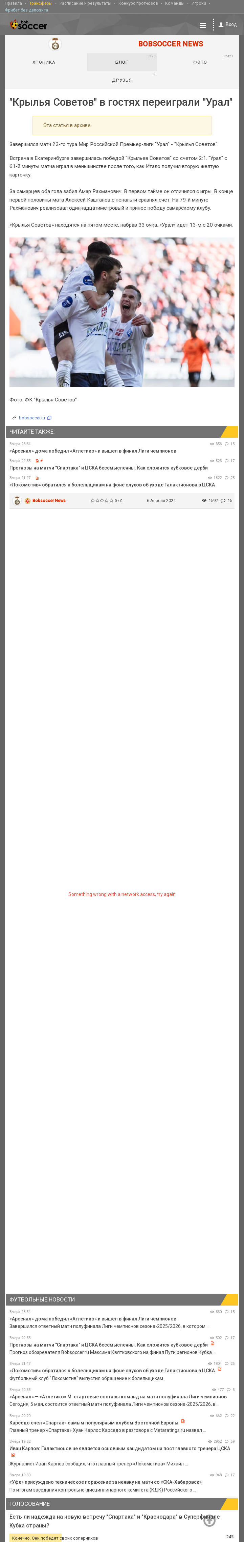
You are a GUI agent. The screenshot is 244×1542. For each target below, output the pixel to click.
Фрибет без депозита (26, 9)
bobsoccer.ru (32, 417)
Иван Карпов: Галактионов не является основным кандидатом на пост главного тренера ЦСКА (119, 1448)
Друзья (134, 76)
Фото (213, 59)
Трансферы (40, 2)
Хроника (44, 61)
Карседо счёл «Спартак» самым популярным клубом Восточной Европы (93, 1421)
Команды (174, 2)
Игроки (199, 2)
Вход (226, 24)
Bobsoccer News (49, 499)
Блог (135, 59)
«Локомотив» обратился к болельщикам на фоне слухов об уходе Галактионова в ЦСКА (112, 484)
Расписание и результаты (85, 2)
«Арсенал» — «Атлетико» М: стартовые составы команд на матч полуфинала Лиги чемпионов (118, 1396)
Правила (13, 2)
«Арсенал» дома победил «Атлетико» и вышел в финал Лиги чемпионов (92, 450)
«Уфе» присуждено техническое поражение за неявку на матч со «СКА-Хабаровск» (105, 1481)
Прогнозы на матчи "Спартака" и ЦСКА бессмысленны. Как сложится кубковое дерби (108, 467)
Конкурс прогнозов (138, 2)
